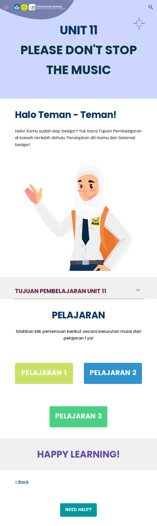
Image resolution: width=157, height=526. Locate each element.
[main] (78, 49)
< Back (22, 482)
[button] (6, 7)
